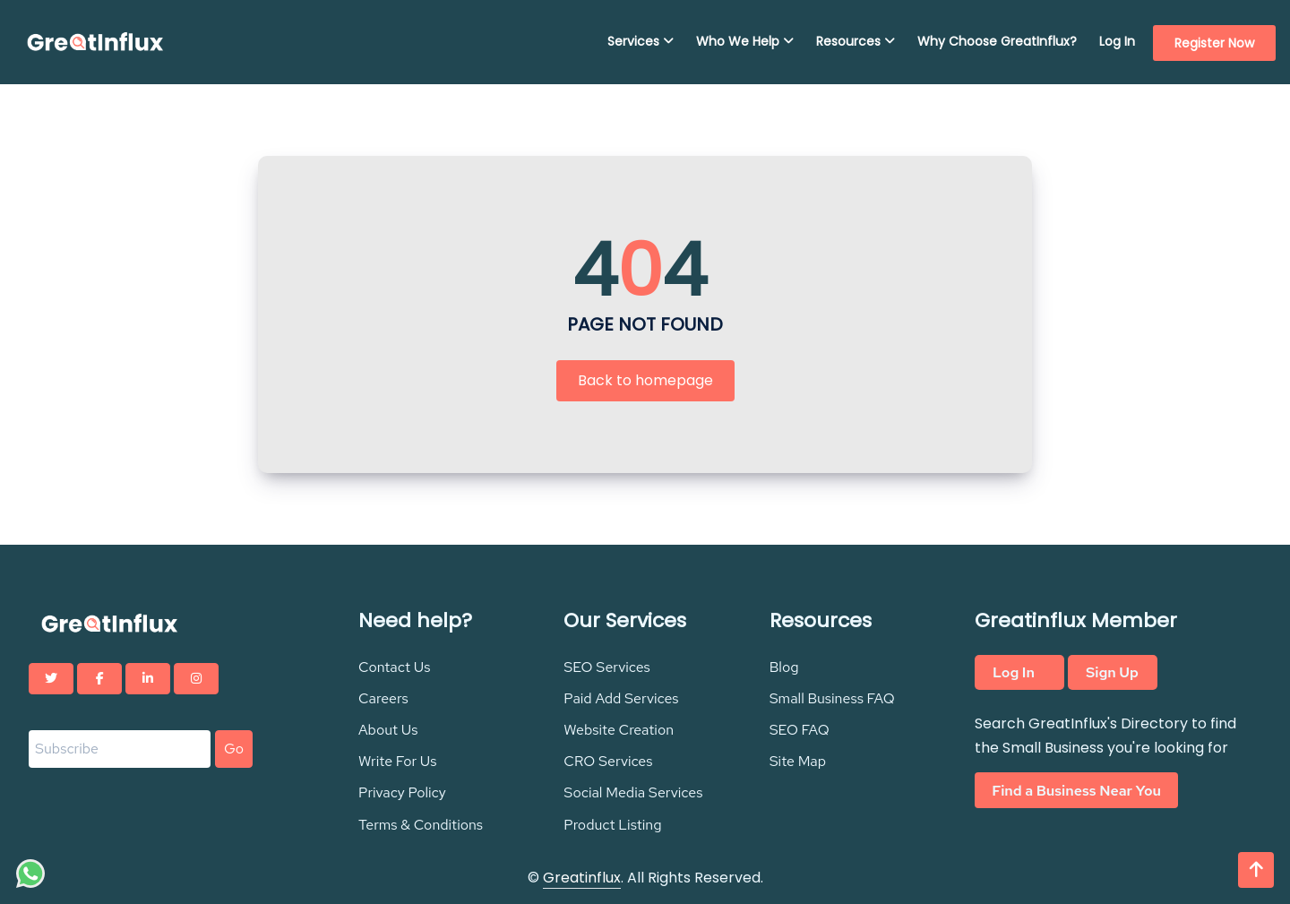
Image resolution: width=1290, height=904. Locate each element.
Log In (1117, 41)
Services (640, 41)
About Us (387, 729)
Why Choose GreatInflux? (997, 41)
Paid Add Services (620, 698)
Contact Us (394, 667)
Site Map (798, 761)
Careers (383, 698)
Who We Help (745, 41)
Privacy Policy (402, 792)
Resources (855, 41)
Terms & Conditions (420, 824)
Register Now (1214, 43)
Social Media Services (632, 792)
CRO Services (607, 761)
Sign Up (1112, 672)
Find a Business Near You (1076, 789)
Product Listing (612, 824)
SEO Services (606, 667)
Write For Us (397, 761)
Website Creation (618, 729)
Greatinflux (582, 877)
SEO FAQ (800, 729)
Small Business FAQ (832, 698)
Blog (784, 667)
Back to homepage (645, 380)
